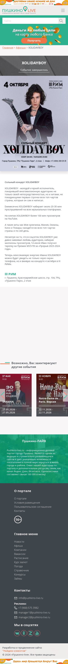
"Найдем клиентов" (14, 650)
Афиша (18, 545)
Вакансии (19, 554)
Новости (19, 541)
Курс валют (20, 562)
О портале (20, 498)
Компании (20, 550)
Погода (18, 566)
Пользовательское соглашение (32, 506)
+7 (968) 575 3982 (28, 608)
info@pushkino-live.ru (31, 598)
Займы (18, 578)
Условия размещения (27, 502)
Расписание (21, 558)
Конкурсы (20, 574)
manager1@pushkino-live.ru (34, 612)
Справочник (21, 570)
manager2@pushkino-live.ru (34, 617)
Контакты (19, 511)
